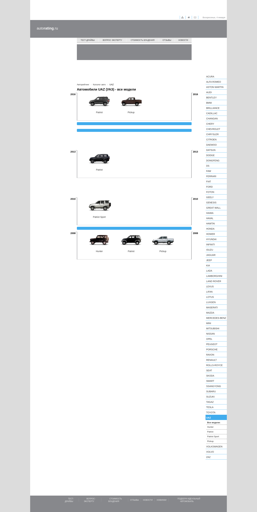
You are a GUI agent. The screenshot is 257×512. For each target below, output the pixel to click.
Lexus (210, 286)
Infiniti (210, 244)
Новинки (161, 500)
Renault (211, 360)
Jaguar (211, 255)
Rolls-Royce (214, 365)
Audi (209, 92)
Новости (183, 40)
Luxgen (211, 302)
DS (207, 165)
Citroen (211, 139)
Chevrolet (213, 129)
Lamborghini (214, 276)
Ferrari (211, 176)
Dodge (210, 155)
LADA (209, 270)
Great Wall (213, 207)
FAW (208, 171)
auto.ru (47, 28)
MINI (208, 323)
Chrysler (212, 134)
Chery (210, 124)
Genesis (211, 202)
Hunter (210, 427)
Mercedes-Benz (216, 318)
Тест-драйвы (88, 40)
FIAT (208, 181)
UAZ (208, 417)
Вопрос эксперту (112, 40)
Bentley (211, 97)
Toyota (210, 412)
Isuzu (209, 249)
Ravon (210, 354)
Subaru (211, 391)
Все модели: (213, 422)
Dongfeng (212, 160)
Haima (209, 213)
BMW (209, 103)
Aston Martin (214, 87)
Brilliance (213, 108)
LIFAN (209, 291)
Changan (212, 118)
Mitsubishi (212, 328)
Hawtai (210, 223)
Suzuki (210, 396)
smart (210, 381)
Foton (210, 192)
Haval (209, 218)
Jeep (209, 260)
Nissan (210, 333)
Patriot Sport (213, 436)
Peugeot (211, 344)
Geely (210, 197)
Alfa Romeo (213, 82)
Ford (209, 186)
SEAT (209, 370)
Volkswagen (214, 446)
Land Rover (213, 281)
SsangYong (213, 386)
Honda (210, 228)
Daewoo (211, 144)
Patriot (210, 431)
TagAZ (210, 402)
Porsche (211, 349)
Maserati (212, 307)
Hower (210, 234)
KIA (208, 265)
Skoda (210, 375)
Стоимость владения (142, 40)
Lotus (210, 297)
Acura (210, 76)
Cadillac (211, 113)
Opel (209, 339)
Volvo (210, 452)
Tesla (209, 407)
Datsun (211, 150)
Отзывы (167, 40)
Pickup (210, 441)
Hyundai (211, 239)
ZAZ (208, 457)
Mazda (210, 312)
